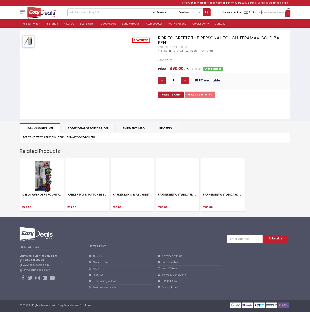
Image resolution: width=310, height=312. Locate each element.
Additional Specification (88, 128)
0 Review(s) (165, 59)
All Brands (52, 23)
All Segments (30, 23)
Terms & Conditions (174, 274)
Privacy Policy (170, 287)
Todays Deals (107, 23)
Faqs (96, 268)
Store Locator (154, 23)
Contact (220, 23)
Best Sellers (87, 23)
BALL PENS (163, 47)
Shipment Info (134, 128)
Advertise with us (172, 256)
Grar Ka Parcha (177, 23)
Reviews (165, 128)
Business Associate (104, 287)
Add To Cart (170, 94)
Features (98, 275)
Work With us (169, 268)
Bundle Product (131, 23)
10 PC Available (207, 80)
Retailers (69, 23)
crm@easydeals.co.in (276, 2)
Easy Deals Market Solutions (74, 305)
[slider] (166, 55)
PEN (174, 47)
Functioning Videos (104, 281)
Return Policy (169, 281)
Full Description (40, 128)
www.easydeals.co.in (36, 265)
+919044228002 (240, 2)
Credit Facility (200, 23)
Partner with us (170, 262)
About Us (98, 256)
